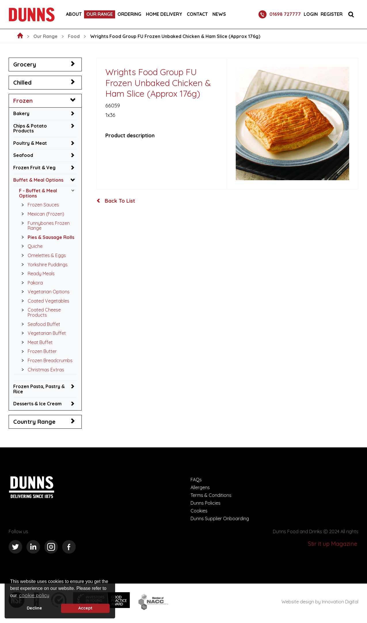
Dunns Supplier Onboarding (220, 518)
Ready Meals (36, 273)
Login (311, 14)
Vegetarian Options (44, 291)
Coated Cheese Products (39, 311)
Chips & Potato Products (30, 128)
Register (332, 14)
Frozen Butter (37, 351)
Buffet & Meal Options (38, 180)
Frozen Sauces (38, 204)
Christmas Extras (41, 369)
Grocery (24, 64)
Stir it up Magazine (332, 543)
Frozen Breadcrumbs (45, 360)
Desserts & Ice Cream (37, 404)
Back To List (115, 201)
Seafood (23, 155)
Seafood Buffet (39, 324)
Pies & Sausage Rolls (46, 237)
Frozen (23, 100)
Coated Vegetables (43, 301)
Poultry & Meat (30, 143)
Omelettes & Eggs (42, 255)
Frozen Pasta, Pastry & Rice (39, 388)
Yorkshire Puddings (43, 264)
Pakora (30, 282)
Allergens (200, 487)
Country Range (34, 421)
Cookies (199, 511)
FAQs (196, 480)
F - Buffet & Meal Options (38, 193)
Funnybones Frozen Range (44, 225)
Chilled (22, 82)
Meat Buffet (35, 342)
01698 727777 (279, 14)
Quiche (30, 246)
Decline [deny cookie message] (34, 608)
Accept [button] (85, 608)
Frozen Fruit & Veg (34, 167)
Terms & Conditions (211, 495)
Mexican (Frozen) (41, 214)
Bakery (21, 113)
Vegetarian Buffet (42, 333)
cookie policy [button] (34, 595)
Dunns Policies (205, 503)
